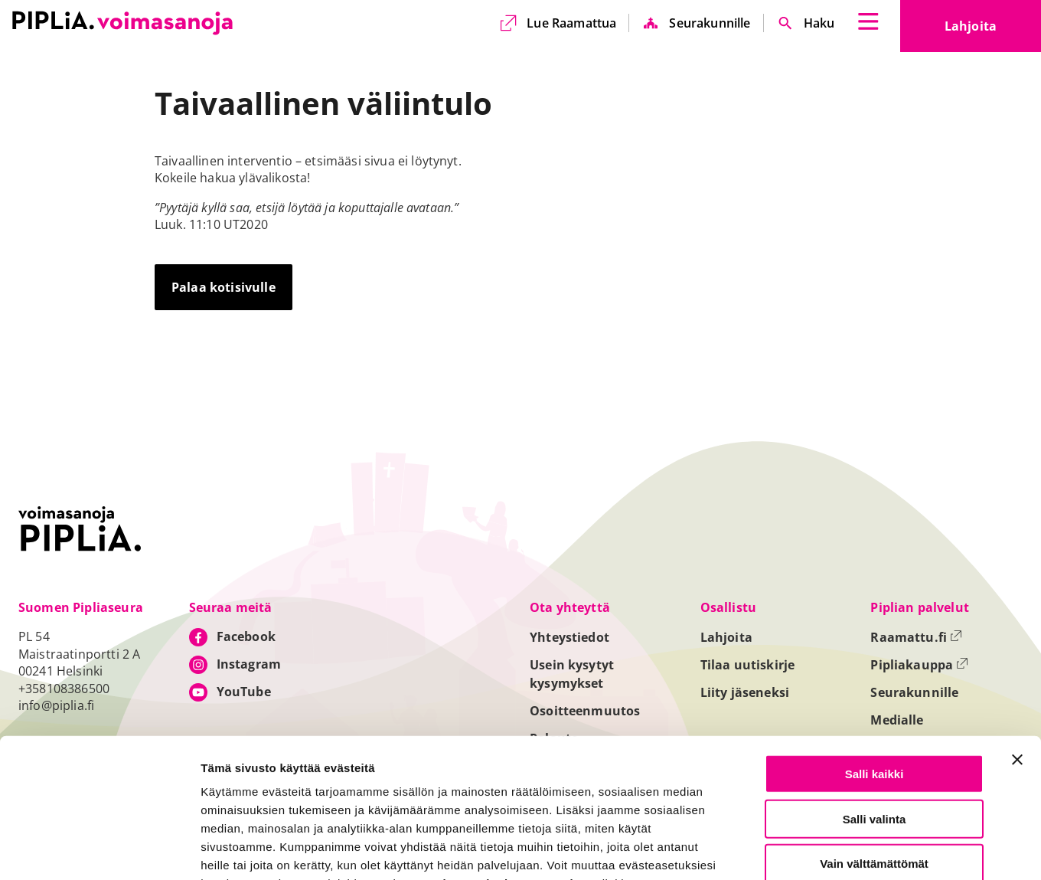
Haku (819, 23)
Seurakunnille (709, 23)
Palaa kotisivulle (223, 287)
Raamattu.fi (916, 637)
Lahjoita (993, 31)
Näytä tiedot (819, 850)
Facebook (246, 636)
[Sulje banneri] (1017, 664)
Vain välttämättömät (874, 767)
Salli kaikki (874, 678)
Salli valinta (874, 723)
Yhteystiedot (569, 637)
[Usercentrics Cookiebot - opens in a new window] (99, 850)
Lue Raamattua (571, 23)
